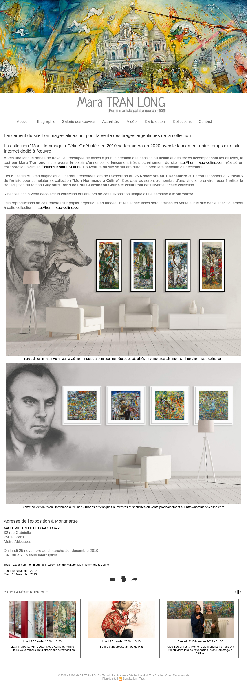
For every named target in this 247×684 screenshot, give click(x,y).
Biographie (46, 121)
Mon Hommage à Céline (93, 564)
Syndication (130, 678)
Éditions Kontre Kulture (61, 167)
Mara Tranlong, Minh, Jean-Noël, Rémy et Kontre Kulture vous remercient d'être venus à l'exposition (42, 648)
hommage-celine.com (41, 564)
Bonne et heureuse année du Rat (121, 646)
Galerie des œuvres (78, 121)
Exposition (19, 564)
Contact (205, 121)
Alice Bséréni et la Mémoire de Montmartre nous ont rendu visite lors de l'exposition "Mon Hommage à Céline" (200, 650)
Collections (182, 121)
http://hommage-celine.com (202, 162)
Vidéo (132, 121)
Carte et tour (155, 121)
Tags (142, 678)
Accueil (23, 121)
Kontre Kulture (66, 564)
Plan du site (109, 678)
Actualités (110, 121)
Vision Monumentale (177, 675)
